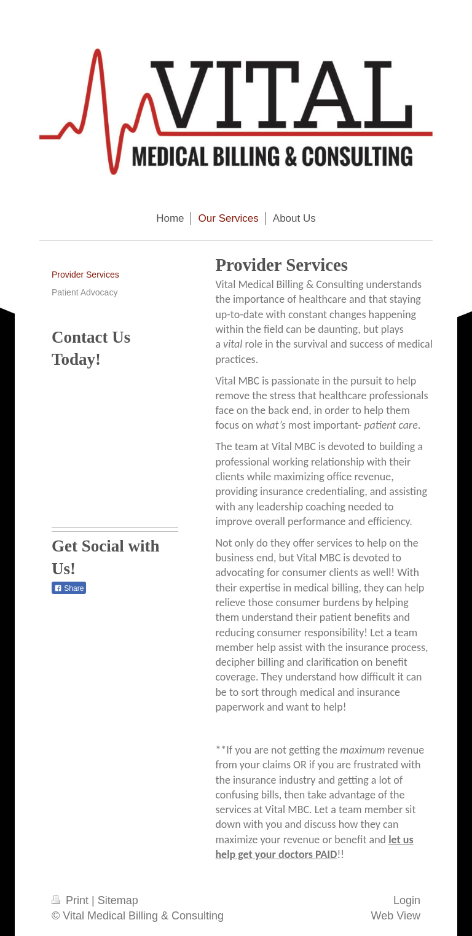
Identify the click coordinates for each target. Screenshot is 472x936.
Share (69, 588)
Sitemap (118, 900)
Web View (395, 916)
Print (72, 900)
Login (406, 900)
